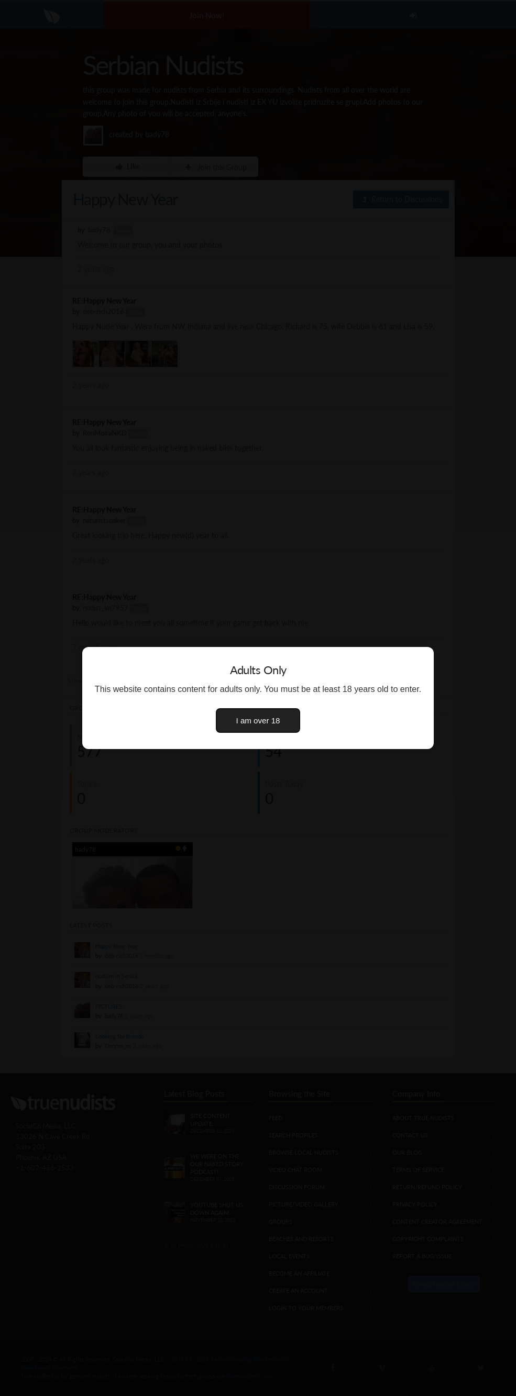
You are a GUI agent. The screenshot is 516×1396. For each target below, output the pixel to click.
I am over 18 (258, 720)
